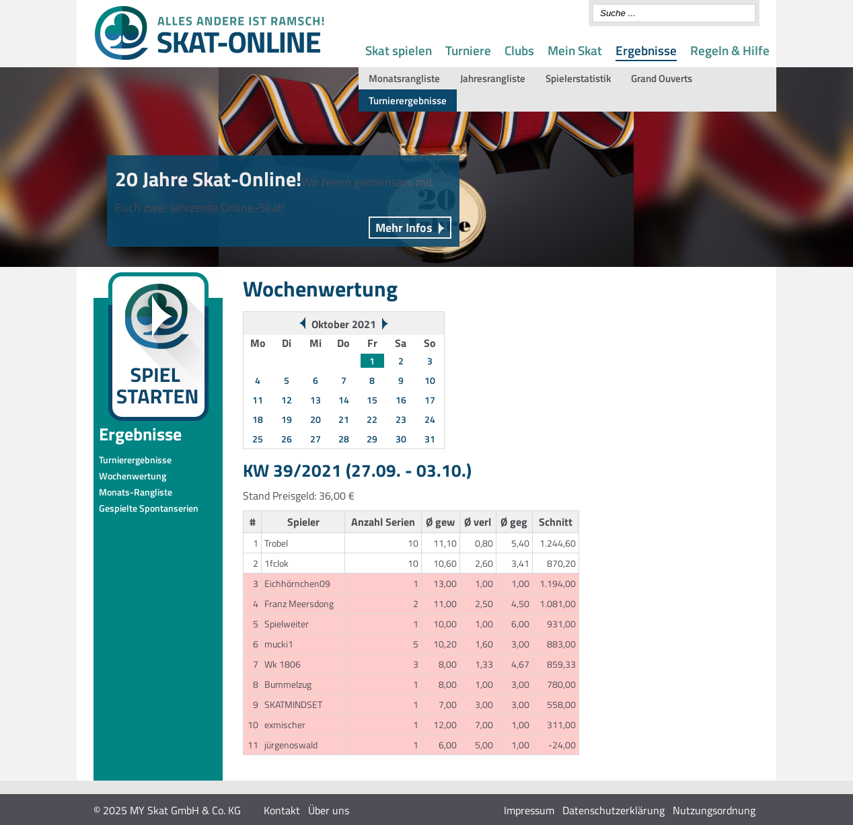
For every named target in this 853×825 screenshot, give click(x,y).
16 (401, 400)
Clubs (519, 50)
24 (429, 419)
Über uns (328, 810)
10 (429, 380)
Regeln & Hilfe (730, 50)
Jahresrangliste (492, 78)
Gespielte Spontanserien (148, 508)
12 (286, 400)
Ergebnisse (646, 50)
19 (286, 419)
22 (372, 419)
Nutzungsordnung (714, 810)
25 (257, 439)
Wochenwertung (132, 476)
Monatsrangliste (404, 78)
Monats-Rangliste (135, 492)
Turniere (468, 50)
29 (372, 439)
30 (401, 439)
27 (315, 439)
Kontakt (282, 810)
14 (343, 400)
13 (315, 400)
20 (315, 419)
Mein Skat (575, 50)
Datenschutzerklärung (613, 810)
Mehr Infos (404, 228)
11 (257, 400)
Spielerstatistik (578, 78)
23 (401, 419)
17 (429, 400)
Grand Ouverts (661, 78)
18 (257, 419)
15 (372, 400)
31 (429, 439)
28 (343, 439)
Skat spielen (398, 50)
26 (286, 439)
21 (343, 419)
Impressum (529, 810)
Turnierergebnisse (408, 100)
